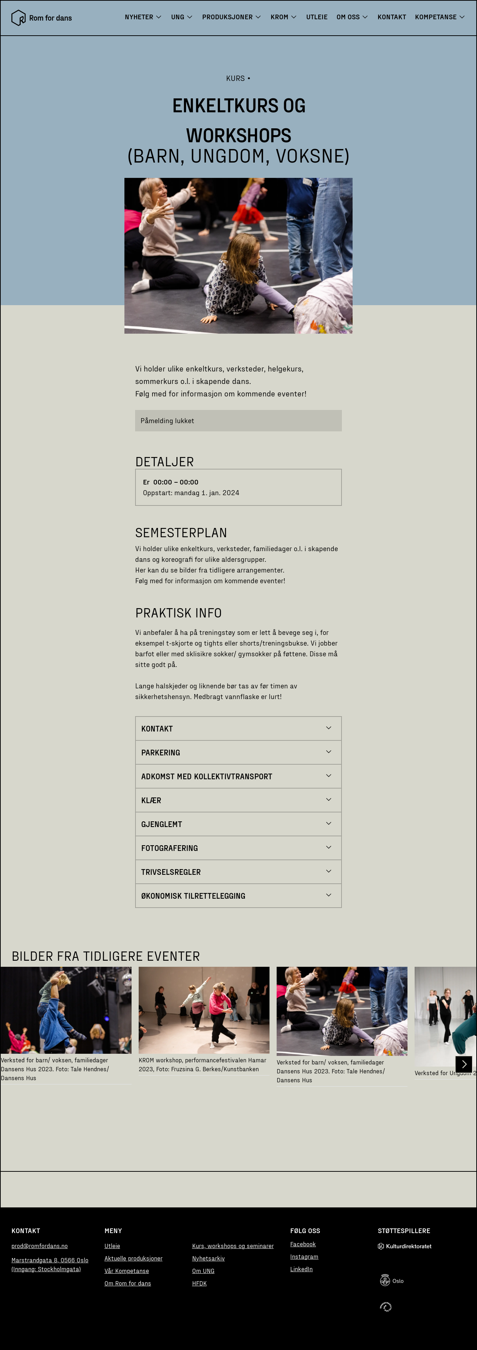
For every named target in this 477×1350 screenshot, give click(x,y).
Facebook (303, 1243)
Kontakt (392, 16)
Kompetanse (440, 16)
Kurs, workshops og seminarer (233, 1245)
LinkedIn (301, 1268)
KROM (284, 16)
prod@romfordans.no (39, 1245)
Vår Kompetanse (126, 1270)
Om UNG (203, 1270)
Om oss (353, 16)
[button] (464, 1064)
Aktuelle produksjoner (133, 1258)
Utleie (317, 16)
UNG (182, 16)
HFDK (199, 1283)
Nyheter (143, 16)
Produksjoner (232, 16)
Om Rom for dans (127, 1283)
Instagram (304, 1256)
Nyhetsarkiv (208, 1258)
